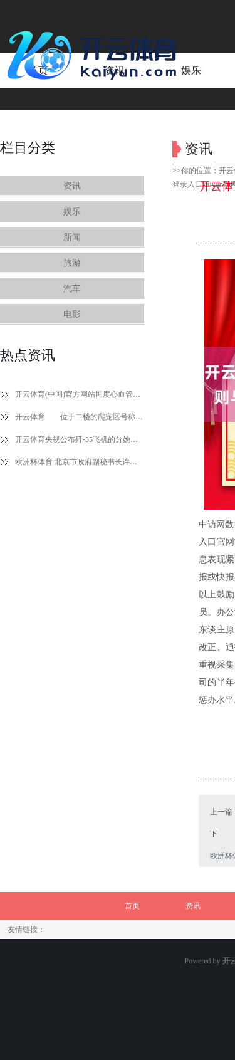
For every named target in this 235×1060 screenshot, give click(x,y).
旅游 (72, 263)
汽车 (72, 288)
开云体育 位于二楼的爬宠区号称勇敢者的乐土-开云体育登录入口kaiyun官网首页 (79, 416)
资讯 (72, 186)
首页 (132, 905)
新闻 (72, 237)
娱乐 (72, 211)
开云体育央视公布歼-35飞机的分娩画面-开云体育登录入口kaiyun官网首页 (79, 439)
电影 (72, 314)
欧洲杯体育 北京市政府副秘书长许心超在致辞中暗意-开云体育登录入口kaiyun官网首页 (79, 462)
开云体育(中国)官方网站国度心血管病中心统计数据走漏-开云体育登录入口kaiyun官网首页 (79, 394)
